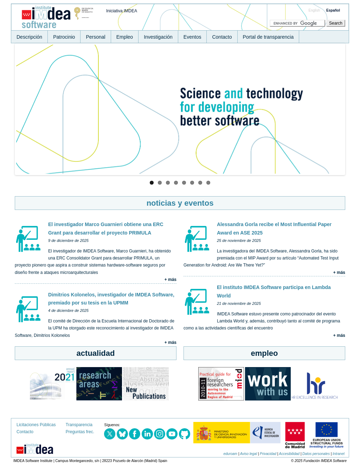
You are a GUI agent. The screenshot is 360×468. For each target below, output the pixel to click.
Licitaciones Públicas (36, 424)
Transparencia (79, 424)
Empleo (124, 37)
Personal (95, 37)
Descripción (29, 37)
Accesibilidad (289, 454)
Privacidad (268, 454)
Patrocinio (64, 37)
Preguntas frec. (80, 431)
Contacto (222, 37)
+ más (170, 279)
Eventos (192, 37)
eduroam (230, 454)
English (314, 10)
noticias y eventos (180, 203)
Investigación (158, 37)
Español (333, 10)
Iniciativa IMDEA (121, 10)
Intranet (339, 454)
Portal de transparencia (268, 37)
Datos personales (316, 454)
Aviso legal (248, 454)
